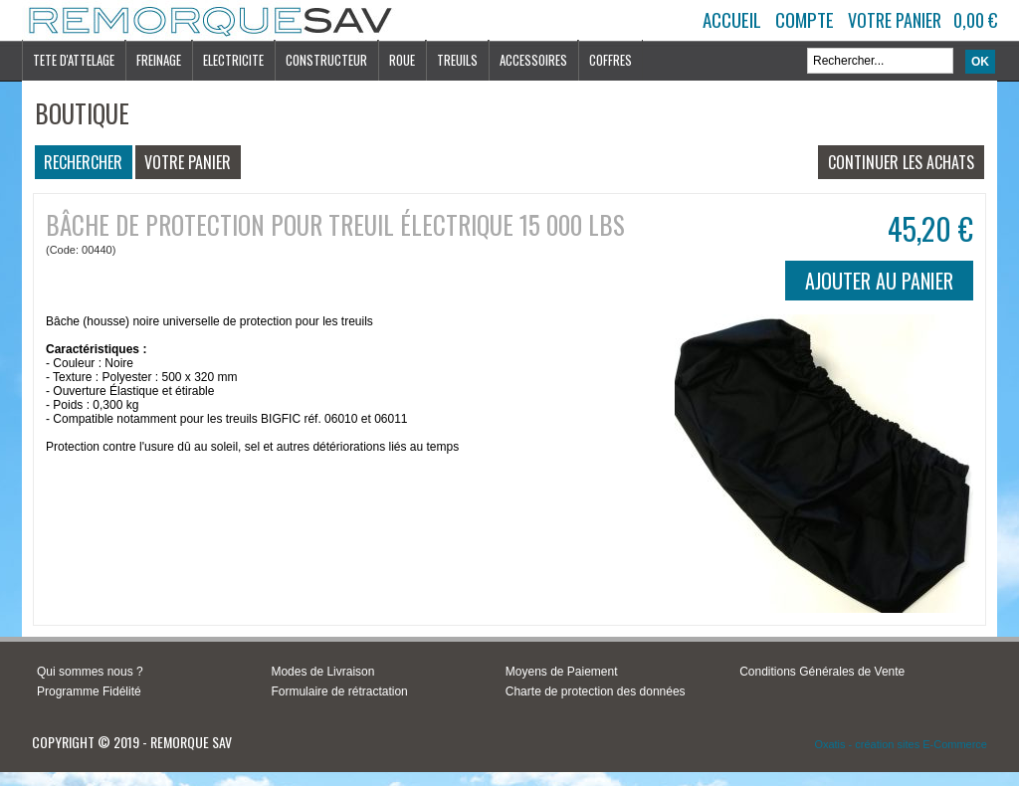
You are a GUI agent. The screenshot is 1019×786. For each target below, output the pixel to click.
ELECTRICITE (233, 60)
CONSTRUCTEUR (326, 60)
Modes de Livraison (322, 672)
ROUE (402, 60)
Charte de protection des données (596, 691)
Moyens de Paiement (562, 672)
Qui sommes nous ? (90, 672)
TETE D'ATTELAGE (73, 60)
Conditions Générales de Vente (822, 672)
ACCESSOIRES (533, 60)
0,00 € (975, 20)
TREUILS (457, 60)
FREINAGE (158, 60)
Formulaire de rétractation (339, 691)
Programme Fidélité (89, 691)
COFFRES (610, 60)
